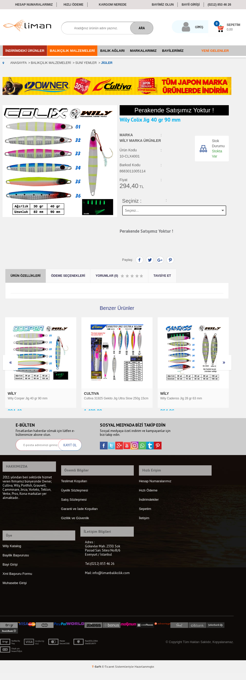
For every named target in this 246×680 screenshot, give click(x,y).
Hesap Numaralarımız (34, 4)
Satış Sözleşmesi (74, 510)
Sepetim (145, 519)
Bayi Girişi (10, 571)
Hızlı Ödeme (73, 4)
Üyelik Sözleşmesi (74, 500)
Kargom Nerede (113, 4)
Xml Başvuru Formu (17, 581)
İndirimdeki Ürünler (24, 51)
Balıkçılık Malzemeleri (72, 51)
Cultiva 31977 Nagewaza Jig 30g (182, 397)
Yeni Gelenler (215, 51)
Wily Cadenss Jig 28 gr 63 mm (105, 397)
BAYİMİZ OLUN (163, 4)
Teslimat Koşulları (74, 491)
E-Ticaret (108, 673)
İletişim (144, 528)
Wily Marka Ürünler (140, 141)
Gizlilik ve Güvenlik (75, 528)
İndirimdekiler (149, 510)
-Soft (97, 673)
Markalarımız (143, 51)
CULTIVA (16, 393)
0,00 (216, 29)
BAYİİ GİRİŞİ (191, 4)
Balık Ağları (112, 51)
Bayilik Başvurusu (16, 562)
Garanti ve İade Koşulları (79, 519)
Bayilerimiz (173, 51)
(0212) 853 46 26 (219, 4)
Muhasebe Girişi (15, 590)
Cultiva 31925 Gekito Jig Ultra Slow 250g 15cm (40, 397)
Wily (88, 393)
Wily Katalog (12, 553)
